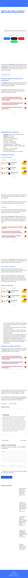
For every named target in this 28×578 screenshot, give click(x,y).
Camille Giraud (5, 416)
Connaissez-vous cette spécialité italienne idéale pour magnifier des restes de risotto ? (23, 534)
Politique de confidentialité (14, 575)
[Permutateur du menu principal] (1, 5)
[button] (27, 4)
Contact (14, 571)
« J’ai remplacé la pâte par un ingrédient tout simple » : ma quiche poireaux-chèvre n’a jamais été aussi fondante (23, 521)
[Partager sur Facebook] (7, 41)
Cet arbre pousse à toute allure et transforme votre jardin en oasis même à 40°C (22, 492)
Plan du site (14, 573)
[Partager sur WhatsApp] (14, 44)
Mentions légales (14, 574)
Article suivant (23, 441)
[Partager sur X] (14, 41)
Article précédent (4, 441)
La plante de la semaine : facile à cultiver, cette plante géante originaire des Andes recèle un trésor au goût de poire (23, 507)
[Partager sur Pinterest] (21, 41)
